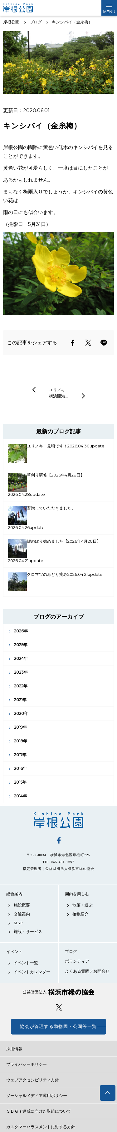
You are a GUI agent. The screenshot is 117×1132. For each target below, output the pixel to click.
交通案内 (22, 914)
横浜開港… (58, 395)
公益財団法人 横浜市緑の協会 (58, 992)
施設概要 (22, 905)
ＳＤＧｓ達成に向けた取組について (38, 1111)
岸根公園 (58, 820)
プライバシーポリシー (26, 1064)
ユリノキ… (58, 389)
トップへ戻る (107, 1093)
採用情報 (14, 1048)
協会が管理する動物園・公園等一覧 (58, 1026)
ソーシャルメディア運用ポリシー (36, 1095)
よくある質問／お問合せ (87, 971)
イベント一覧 (26, 962)
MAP (18, 922)
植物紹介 (80, 914)
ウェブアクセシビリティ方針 (32, 1080)
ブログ (71, 951)
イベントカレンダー (32, 972)
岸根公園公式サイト (23, 7)
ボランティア (77, 961)
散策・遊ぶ (82, 905)
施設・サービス (28, 931)
